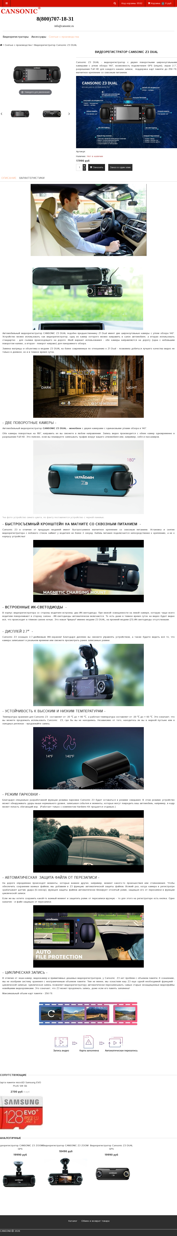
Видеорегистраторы (16, 37)
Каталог (72, 1221)
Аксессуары (38, 37)
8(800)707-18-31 (55, 19)
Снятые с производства (64, 37)
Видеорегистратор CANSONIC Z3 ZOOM (65, 1145)
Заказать (96, 167)
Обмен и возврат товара (95, 1221)
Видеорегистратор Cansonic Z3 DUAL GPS (111, 1147)
